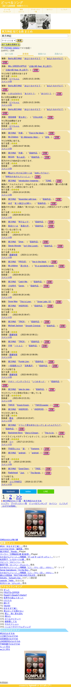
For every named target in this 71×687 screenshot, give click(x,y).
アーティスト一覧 (19, 503)
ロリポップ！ (46, 685)
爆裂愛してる (11, 621)
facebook (11, 491)
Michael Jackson (15, 326)
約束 (21, 133)
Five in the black (36, 133)
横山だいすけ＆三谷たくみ (20, 173)
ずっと (7, 590)
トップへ (5, 503)
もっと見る (5, 647)
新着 (21, 11)
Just (22, 473)
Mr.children (13, 266)
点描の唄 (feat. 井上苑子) (40, 66)
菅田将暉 (12, 117)
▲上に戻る (5, 649)
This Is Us (49, 433)
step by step (24, 389)
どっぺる (7, 11)
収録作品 (33, 153)
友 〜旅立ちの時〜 (23, 203)
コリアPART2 (15, 482)
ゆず (10, 203)
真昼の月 (25, 226)
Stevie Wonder (14, 246)
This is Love (25, 302)
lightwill (32, 685)
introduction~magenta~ (29, 181)
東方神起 (12, 133)
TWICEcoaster (41, 405)
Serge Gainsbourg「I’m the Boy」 (15, 570)
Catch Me (23, 282)
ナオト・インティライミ (19, 381)
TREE (38, 469)
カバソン (50, 9)
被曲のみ (42, 54)
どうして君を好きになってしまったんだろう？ (40, 425)
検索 (20, 40)
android (22, 453)
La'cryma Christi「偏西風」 (12, 549)
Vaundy (7, 606)
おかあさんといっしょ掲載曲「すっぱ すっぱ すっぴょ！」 (26, 557)
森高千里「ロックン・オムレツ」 (15, 565)
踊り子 (7, 603)
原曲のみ (59, 54)
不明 (10, 346)
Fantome (35, 449)
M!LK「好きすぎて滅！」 (11, 546)
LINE (45, 491)
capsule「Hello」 (8, 580)
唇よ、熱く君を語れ (14, 614)
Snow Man (13, 301)
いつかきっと (39, 381)
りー (11, 442)
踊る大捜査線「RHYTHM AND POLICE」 (18, 575)
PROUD (22, 262)
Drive (21, 242)
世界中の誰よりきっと (14, 598)
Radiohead (13, 473)
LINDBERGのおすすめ (10, 641)
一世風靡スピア (15, 366)
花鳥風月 (29, 366)
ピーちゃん (14, 79)
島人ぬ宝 (21, 157)
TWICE (11, 405)
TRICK (22, 322)
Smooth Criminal (32, 326)
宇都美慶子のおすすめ (10, 644)
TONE (48, 181)
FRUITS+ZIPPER (11, 592)
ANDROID (23, 306)
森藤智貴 (13, 255)
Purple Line (24, 361)
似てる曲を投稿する (11, 44)
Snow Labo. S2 (44, 302)
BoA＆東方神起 (15, 58)
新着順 (26, 54)
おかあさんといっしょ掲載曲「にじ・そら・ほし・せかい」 (27, 567)
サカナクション (12, 624)
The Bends (35, 473)
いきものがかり (15, 93)
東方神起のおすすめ (33, 501)
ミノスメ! (64, 9)
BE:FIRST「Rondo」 (9, 551)
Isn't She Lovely (31, 246)
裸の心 (8, 616)
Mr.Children (13, 137)
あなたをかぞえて (32, 58)
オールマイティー (13, 619)
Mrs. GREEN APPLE (17, 66)
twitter (28, 491)
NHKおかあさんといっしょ (18, 176)
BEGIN (11, 157)
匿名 (11, 418)
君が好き (24, 266)
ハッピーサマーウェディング (18, 627)
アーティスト (35, 11)
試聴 (5, 62)
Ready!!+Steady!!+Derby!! (15, 595)
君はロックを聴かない (14, 611)
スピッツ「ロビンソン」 (11, 562)
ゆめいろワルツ (42, 173)
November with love (27, 199)
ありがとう (30, 93)
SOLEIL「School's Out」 (11, 578)
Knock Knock (23, 405)
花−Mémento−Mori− (30, 137)
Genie (21, 286)
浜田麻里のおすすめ (9, 639)
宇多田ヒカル (14, 449)
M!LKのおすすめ (7, 633)
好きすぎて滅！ (11, 608)
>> (19, 496)
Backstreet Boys (15, 433)
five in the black (39, 262)
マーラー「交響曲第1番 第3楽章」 (15, 554)
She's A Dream (31, 433)
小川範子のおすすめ (9, 636)
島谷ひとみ (13, 226)
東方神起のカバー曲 (12, 501)
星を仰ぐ (23, 117)
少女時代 (12, 286)
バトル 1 (18, 346)
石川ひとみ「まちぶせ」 (11, 583)
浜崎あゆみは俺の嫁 (9, 540)
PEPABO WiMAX (12, 48)
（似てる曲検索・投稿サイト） (15, 6)
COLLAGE (38, 117)
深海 (47, 137)
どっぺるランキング (38, 503)
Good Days (24, 469)
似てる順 (9, 54)
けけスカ (8, 600)
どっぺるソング (12, 2)
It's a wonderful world (44, 266)
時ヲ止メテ (24, 222)
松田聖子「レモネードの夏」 (13, 559)
